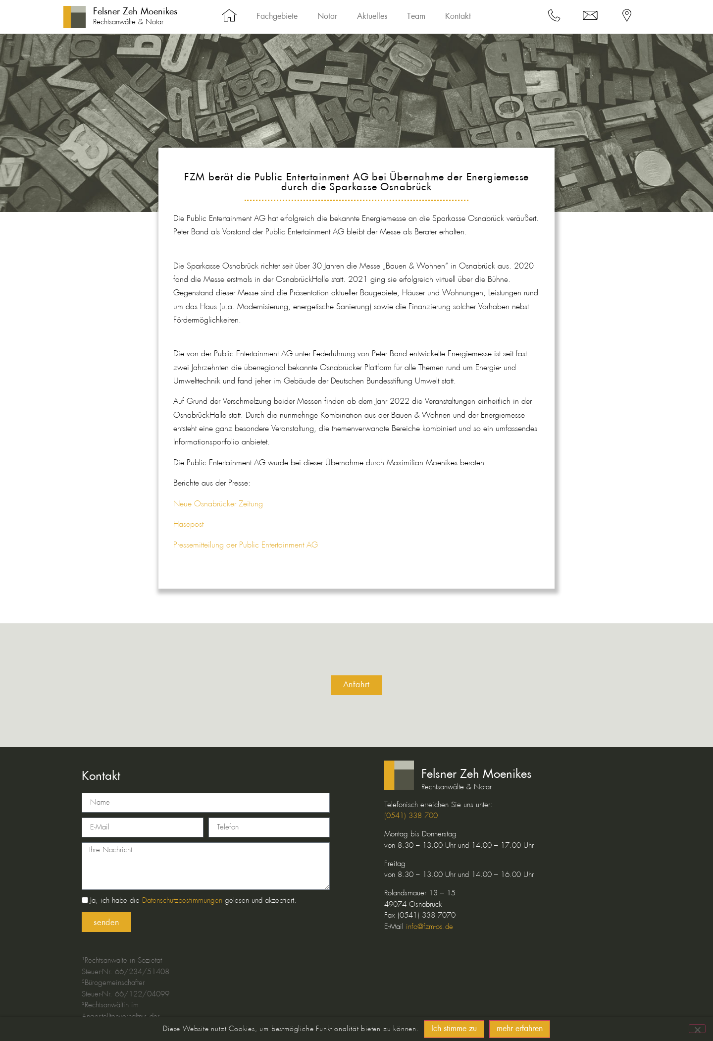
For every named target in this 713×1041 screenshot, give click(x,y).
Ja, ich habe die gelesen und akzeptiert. (193, 901)
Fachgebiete (277, 17)
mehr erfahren (520, 1029)
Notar (327, 17)
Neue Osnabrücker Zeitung (218, 504)
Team (416, 17)
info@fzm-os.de (429, 927)
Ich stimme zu (454, 1029)
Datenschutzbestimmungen (182, 901)
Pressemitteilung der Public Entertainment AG (245, 545)
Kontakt (458, 17)
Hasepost (188, 524)
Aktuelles (372, 17)
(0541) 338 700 (411, 816)
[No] (697, 1028)
